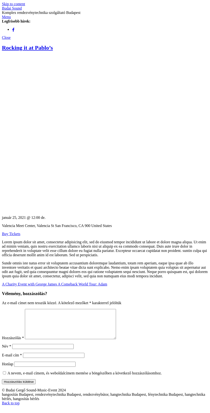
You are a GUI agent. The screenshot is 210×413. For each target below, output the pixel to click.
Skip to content (13, 4)
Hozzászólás (13, 344)
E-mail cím (12, 361)
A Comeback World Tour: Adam (82, 284)
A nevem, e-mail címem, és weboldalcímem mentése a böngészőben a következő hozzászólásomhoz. (84, 379)
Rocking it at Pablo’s (27, 48)
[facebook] (13, 29)
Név (6, 352)
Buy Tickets (11, 234)
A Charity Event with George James (29, 284)
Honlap (7, 370)
